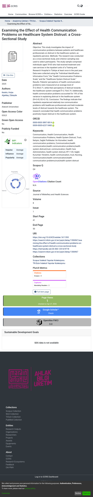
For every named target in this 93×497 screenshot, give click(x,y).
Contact (9, 456)
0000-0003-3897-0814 (43, 122)
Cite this (8, 75)
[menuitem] (81, 6)
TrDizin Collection (13, 417)
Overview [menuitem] (68, 14)
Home (7, 21)
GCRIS (8, 459)
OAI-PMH (10, 467)
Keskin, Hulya (7, 92)
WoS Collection (12, 414)
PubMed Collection (14, 420)
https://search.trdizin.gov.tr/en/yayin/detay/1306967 (55, 252)
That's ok (86, 493)
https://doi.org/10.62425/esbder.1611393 (51, 237)
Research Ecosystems (15, 462)
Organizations (12, 432)
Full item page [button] (41, 292)
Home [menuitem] (10, 14)
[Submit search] (78, 6)
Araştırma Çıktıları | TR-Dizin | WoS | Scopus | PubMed (25, 21)
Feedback (10, 464)
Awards (9, 441)
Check (51, 313)
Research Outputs (13, 429)
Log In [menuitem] (86, 6)
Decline (78, 493)
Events (9, 446)
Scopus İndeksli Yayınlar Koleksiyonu (51, 21)
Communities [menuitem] (21, 14)
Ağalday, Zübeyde (9, 95)
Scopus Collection (13, 411)
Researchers (11, 435)
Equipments (11, 443)
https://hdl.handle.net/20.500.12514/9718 (51, 249)
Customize (6, 493)
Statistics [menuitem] (58, 14)
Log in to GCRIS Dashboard (46, 477)
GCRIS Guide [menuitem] (79, 14)
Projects (9, 438)
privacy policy (30, 488)
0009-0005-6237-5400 (43, 125)
